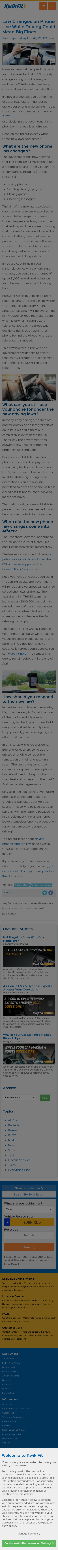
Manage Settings (29, 1533)
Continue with (29, 1543)
